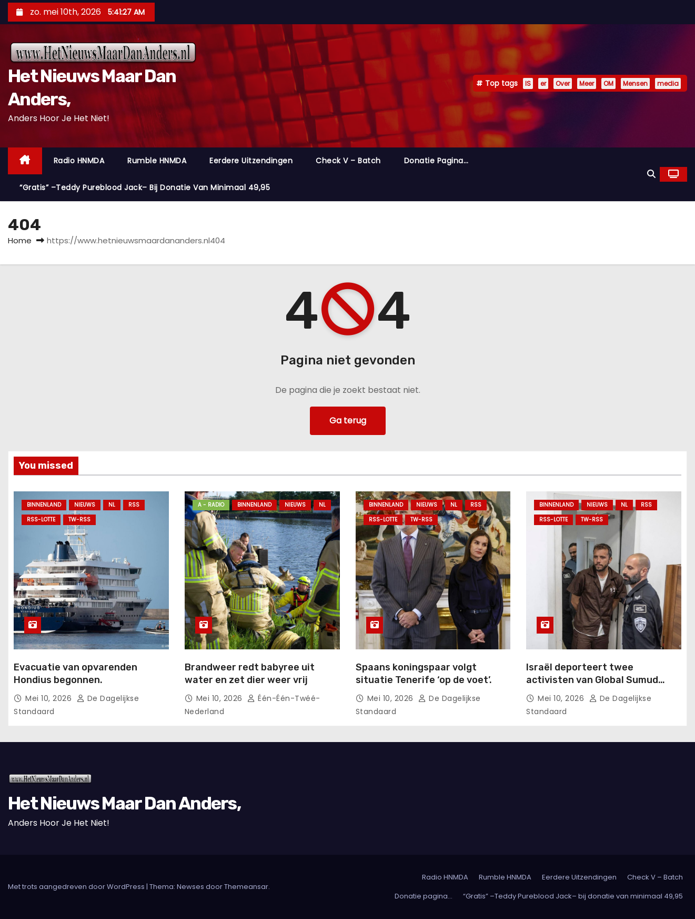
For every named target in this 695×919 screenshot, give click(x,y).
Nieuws (84, 505)
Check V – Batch (348, 160)
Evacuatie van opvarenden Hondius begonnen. (75, 673)
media (668, 83)
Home (20, 240)
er (543, 83)
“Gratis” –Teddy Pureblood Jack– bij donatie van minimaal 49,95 (144, 187)
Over (563, 83)
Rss (133, 505)
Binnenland (44, 505)
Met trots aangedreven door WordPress (77, 887)
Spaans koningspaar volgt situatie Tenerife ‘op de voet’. (424, 673)
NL (111, 505)
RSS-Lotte (41, 519)
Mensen (635, 83)
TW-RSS (79, 519)
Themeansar (246, 887)
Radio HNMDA (79, 160)
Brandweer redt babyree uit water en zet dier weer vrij (250, 673)
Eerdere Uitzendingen (251, 160)
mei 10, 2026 (49, 698)
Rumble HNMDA (156, 160)
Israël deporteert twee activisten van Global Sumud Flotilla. (592, 679)
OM (608, 83)
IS (528, 83)
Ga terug (347, 420)
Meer (586, 83)
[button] (651, 174)
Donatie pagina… (436, 160)
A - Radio (211, 505)
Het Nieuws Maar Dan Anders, (124, 803)
